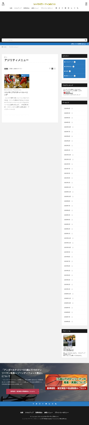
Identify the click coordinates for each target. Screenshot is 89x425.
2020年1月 (68, 233)
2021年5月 (68, 173)
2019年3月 (68, 280)
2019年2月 (68, 284)
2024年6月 (68, 108)
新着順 (6, 68)
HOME (4, 47)
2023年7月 (68, 132)
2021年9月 (68, 164)
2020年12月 (69, 187)
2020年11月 (69, 192)
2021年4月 (68, 178)
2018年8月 (68, 312)
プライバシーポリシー (47, 8)
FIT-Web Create (47, 418)
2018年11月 (69, 298)
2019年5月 (68, 271)
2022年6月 (68, 141)
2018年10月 (69, 303)
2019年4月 (68, 275)
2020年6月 (68, 210)
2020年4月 (68, 220)
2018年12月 (69, 294)
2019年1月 (68, 289)
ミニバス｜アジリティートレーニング (16, 93)
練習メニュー (35, 8)
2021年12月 (69, 155)
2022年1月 (68, 150)
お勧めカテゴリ (17, 68)
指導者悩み (26, 8)
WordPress (63, 418)
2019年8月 (68, 257)
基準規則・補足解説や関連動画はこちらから (23, 391)
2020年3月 (68, 224)
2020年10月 (69, 196)
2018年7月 (68, 317)
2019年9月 (68, 252)
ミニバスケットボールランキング (71, 94)
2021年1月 (68, 183)
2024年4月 (68, 118)
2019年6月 (68, 266)
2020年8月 (68, 201)
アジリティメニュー (13, 47)
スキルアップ (17, 8)
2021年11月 (69, 159)
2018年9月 (68, 308)
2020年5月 (68, 215)
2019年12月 (69, 238)
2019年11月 (69, 243)
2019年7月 (68, 261)
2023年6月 (68, 136)
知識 (11, 8)
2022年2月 (68, 145)
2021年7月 (68, 169)
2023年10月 (69, 127)
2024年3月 (68, 122)
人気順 (11, 68)
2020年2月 (68, 229)
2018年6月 (68, 321)
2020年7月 (68, 206)
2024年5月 (68, 113)
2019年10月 (69, 247)
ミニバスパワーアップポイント (50, 416)
